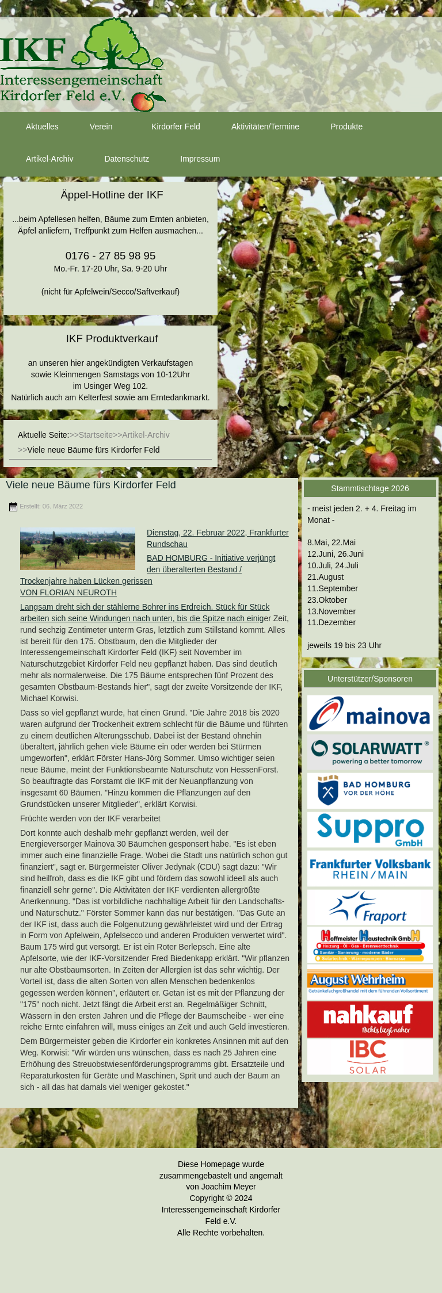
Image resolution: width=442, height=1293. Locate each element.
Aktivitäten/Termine (255, 127)
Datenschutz (116, 159)
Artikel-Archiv (39, 159)
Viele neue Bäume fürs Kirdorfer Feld (91, 485)
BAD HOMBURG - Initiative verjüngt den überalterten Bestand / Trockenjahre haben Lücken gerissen (147, 569)
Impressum (189, 159)
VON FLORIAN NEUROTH (68, 592)
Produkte (336, 127)
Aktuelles (32, 127)
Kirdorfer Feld (165, 127)
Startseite (96, 434)
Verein (91, 127)
